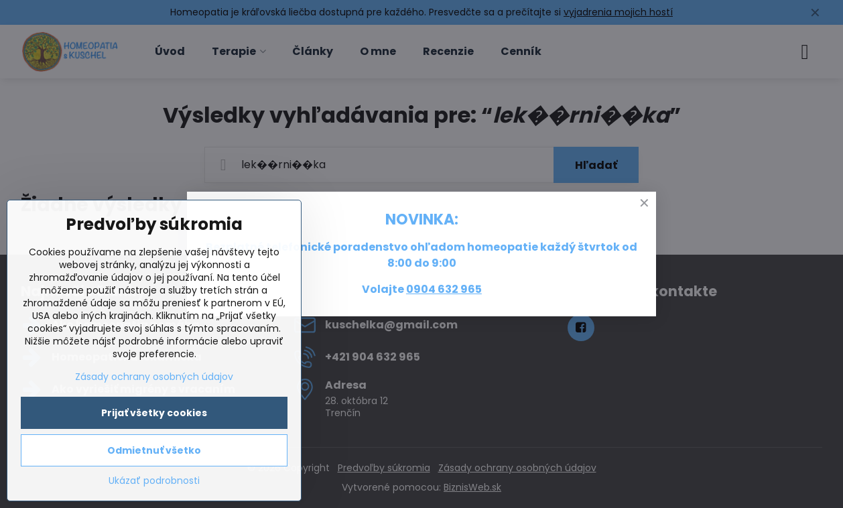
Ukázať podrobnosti (154, 480)
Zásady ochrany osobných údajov (154, 376)
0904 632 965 (444, 289)
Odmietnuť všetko (154, 450)
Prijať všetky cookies (154, 413)
